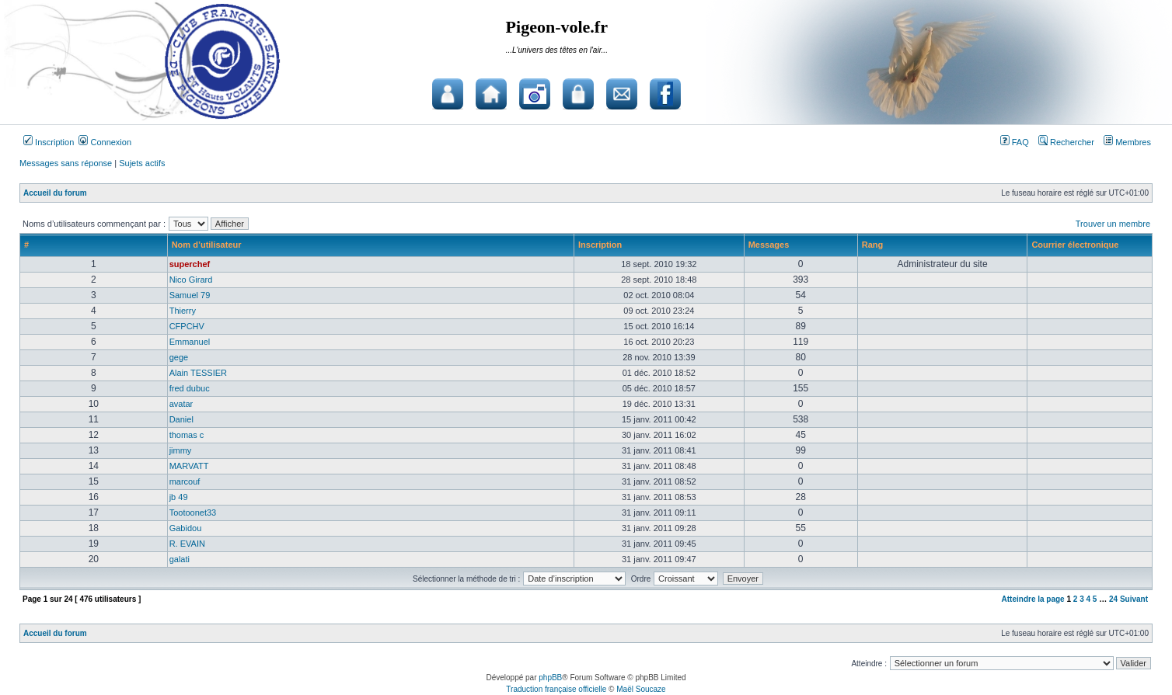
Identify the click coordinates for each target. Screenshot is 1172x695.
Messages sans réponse (65, 163)
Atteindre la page (1033, 599)
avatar (181, 403)
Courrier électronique (1074, 244)
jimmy (180, 450)
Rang (873, 244)
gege (178, 357)
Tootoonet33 (193, 512)
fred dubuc (189, 388)
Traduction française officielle (556, 689)
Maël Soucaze (640, 689)
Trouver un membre (1113, 223)
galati (179, 559)
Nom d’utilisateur (207, 244)
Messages (769, 244)
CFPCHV (186, 326)
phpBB (550, 677)
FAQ (1014, 142)
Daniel (181, 419)
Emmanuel (190, 341)
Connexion (104, 142)
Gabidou (185, 528)
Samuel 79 (190, 295)
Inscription (48, 142)
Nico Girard (191, 279)
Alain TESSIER (198, 372)
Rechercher (1066, 142)
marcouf (185, 481)
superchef (190, 264)
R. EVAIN (187, 543)
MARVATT (189, 466)
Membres (1127, 142)
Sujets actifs (142, 163)
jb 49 (178, 497)
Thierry (182, 310)
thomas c (186, 435)
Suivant (1134, 599)
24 (1113, 599)
